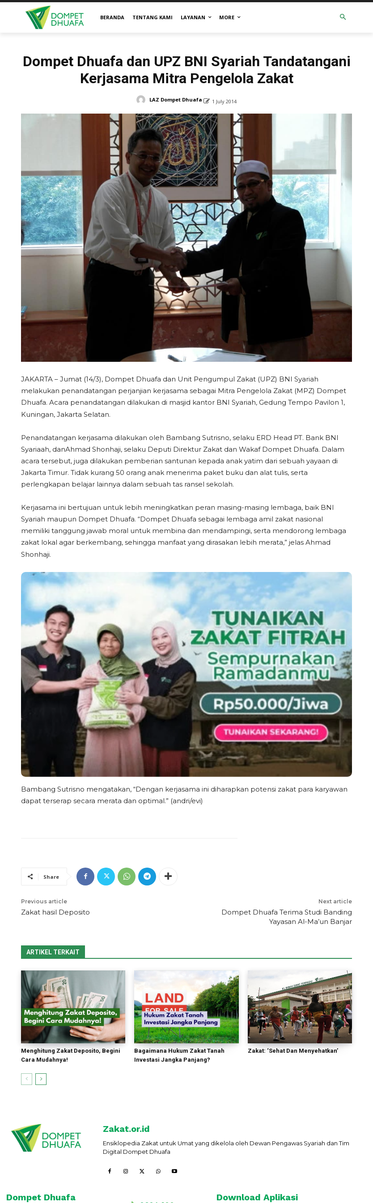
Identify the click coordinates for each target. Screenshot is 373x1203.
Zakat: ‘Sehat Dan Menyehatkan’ (293, 1050)
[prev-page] (26, 1079)
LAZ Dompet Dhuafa (175, 99)
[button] (343, 17)
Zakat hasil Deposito (55, 912)
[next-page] (41, 1079)
